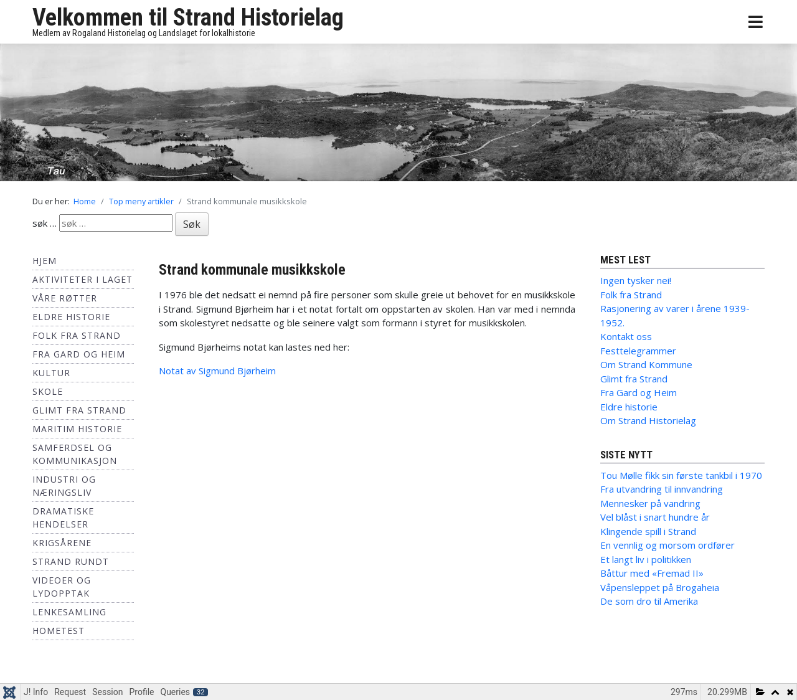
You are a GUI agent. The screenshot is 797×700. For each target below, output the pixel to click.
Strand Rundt (70, 561)
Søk (191, 224)
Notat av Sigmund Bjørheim (217, 370)
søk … (44, 223)
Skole (47, 391)
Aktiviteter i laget (82, 279)
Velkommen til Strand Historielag (188, 17)
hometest (58, 630)
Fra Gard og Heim (78, 354)
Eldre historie (71, 317)
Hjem (44, 261)
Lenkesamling (69, 612)
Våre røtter (64, 298)
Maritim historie (77, 429)
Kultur (51, 373)
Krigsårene (62, 543)
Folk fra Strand (76, 335)
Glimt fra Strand (79, 410)
